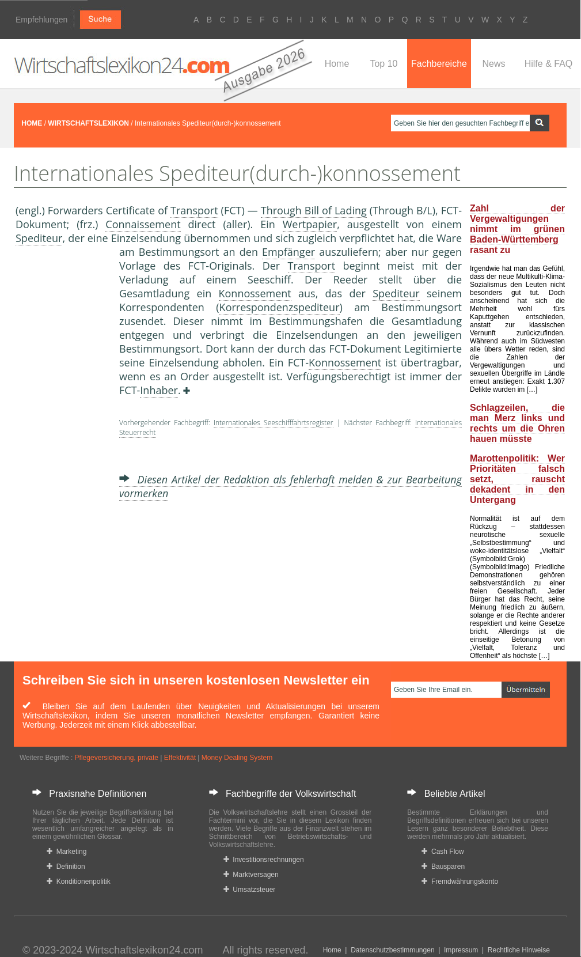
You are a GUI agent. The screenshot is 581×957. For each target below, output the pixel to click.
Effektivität (180, 758)
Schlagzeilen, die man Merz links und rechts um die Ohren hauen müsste (517, 423)
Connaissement (142, 224)
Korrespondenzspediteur (279, 307)
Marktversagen (251, 875)
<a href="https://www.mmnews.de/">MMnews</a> (62, 437)
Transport (194, 210)
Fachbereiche (439, 64)
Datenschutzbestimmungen (392, 950)
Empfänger (288, 252)
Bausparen (443, 867)
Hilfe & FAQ (549, 64)
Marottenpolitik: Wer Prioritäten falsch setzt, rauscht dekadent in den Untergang (517, 479)
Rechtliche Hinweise (519, 950)
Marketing (66, 852)
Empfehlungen (41, 19)
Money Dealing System (237, 758)
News (493, 64)
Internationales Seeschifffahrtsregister (273, 423)
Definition (66, 867)
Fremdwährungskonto (459, 881)
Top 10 (383, 64)
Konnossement (255, 293)
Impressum (461, 950)
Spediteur (39, 238)
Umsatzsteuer (249, 890)
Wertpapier (310, 224)
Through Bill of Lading (314, 210)
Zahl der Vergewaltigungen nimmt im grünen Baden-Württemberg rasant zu (517, 229)
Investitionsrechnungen (263, 860)
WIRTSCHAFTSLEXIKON (88, 123)
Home (337, 64)
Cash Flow (442, 852)
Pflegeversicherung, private (116, 758)
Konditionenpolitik (79, 881)
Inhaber (159, 390)
